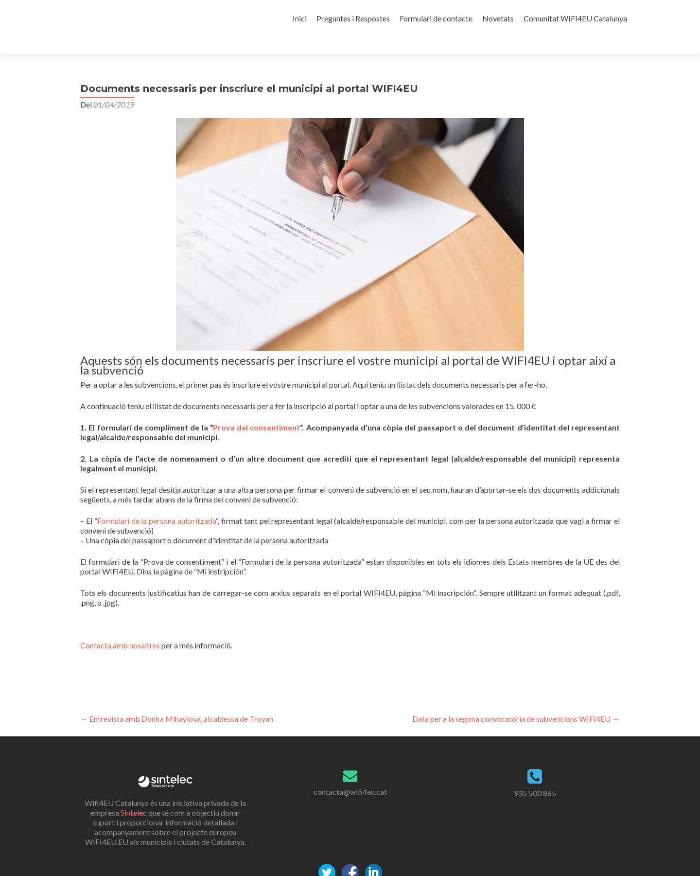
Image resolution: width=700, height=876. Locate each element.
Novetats (498, 18)
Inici (300, 18)
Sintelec (134, 795)
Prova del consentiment (256, 410)
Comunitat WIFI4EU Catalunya (575, 18)
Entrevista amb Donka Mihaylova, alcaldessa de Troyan (176, 701)
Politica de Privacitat (350, 871)
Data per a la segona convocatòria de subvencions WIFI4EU (516, 701)
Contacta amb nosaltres (120, 628)
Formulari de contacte (436, 18)
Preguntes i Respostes (353, 18)
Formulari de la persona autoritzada (156, 503)
